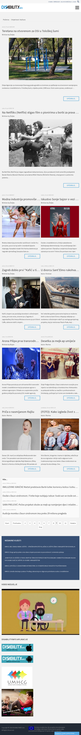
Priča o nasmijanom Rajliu (18, 412)
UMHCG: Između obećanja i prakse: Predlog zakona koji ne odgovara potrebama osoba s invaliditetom (37, 571)
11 (65, 523)
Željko (12, 35)
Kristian (48, 274)
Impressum (56, 2)
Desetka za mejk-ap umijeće (58, 341)
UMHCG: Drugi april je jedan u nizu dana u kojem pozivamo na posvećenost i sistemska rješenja (34, 552)
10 (60, 523)
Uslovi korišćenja (66, 2)
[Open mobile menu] (77, 7)
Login (74, 2)
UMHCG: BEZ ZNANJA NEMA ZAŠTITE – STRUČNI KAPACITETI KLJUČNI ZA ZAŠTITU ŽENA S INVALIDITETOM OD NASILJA (40, 547)
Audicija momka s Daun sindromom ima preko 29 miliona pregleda (35, 513)
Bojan (12, 344)
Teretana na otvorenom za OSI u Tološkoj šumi (30, 31)
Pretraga (78, 2)
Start (7, 523)
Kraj (40, 527)
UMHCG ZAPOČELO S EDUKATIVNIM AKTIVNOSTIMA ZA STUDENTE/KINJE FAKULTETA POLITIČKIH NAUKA (36, 566)
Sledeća (73, 523)
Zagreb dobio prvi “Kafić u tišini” (22, 270)
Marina (48, 344)
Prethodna (17, 523)
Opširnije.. (71, 99)
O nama (50, 2)
